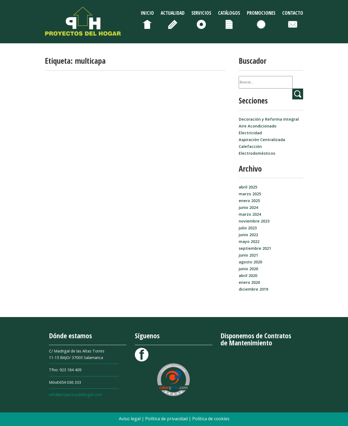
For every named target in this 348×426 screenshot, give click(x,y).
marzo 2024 (250, 214)
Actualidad (173, 13)
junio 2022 (248, 234)
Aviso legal (130, 419)
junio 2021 (248, 255)
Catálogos (229, 13)
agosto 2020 (250, 261)
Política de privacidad (167, 419)
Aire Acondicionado (257, 126)
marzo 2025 (250, 193)
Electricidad (250, 132)
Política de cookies (210, 419)
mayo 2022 (249, 241)
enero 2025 (249, 200)
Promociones (261, 13)
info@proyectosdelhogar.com (75, 394)
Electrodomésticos (257, 153)
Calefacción (250, 146)
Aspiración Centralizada (262, 139)
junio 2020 (248, 268)
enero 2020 (249, 282)
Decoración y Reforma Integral (269, 119)
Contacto (292, 13)
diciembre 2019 (253, 289)
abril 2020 (248, 275)
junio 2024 (248, 207)
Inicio (147, 13)
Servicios (201, 13)
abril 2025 (248, 187)
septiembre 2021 (255, 248)
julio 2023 (248, 227)
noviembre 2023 (254, 221)
